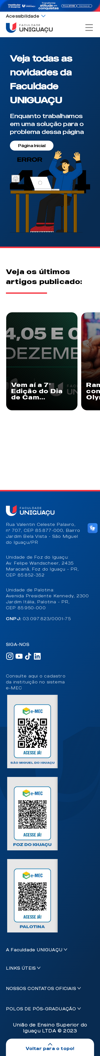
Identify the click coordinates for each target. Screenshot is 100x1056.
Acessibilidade (22, 16)
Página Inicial (32, 145)
